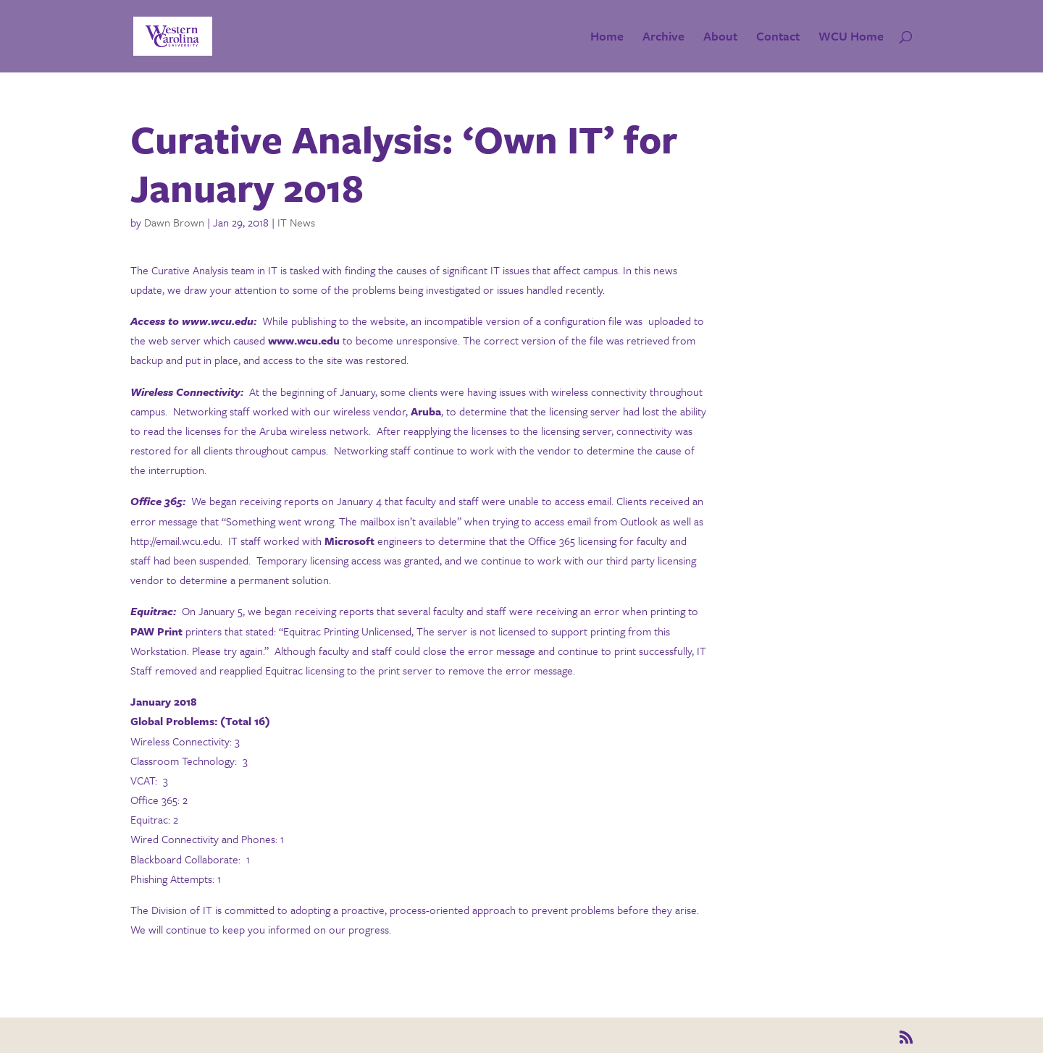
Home (607, 38)
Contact (778, 38)
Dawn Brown (174, 222)
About (720, 38)
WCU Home (851, 38)
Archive (663, 38)
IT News (296, 222)
